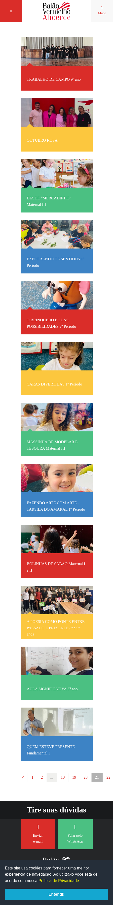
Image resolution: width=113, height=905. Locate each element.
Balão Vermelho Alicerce (56, 11)
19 (74, 777)
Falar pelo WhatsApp (75, 833)
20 (86, 777)
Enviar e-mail (38, 833)
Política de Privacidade (58, 881)
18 (63, 777)
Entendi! (57, 894)
